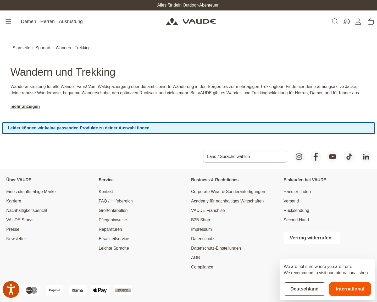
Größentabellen (113, 210)
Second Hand (296, 220)
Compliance (202, 267)
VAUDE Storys (20, 220)
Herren (47, 21)
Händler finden (297, 191)
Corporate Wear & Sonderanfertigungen (228, 191)
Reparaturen (110, 229)
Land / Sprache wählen (228, 156)
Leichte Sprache (114, 248)
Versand (291, 201)
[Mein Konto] (358, 21)
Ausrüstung (71, 21)
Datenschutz (202, 239)
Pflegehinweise (113, 220)
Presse (12, 229)
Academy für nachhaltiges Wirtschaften (227, 201)
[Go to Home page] (191, 21)
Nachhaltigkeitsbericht (26, 210)
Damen (28, 21)
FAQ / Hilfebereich (116, 201)
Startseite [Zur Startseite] (21, 48)
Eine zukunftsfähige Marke (31, 191)
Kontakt (106, 191)
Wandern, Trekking (73, 48)
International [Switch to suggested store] (350, 289)
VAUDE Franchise (208, 210)
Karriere (13, 201)
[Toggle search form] (335, 21)
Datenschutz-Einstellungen (216, 248)
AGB (195, 257)
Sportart (43, 48)
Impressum (201, 229)
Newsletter (16, 239)
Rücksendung (296, 210)
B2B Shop (200, 220)
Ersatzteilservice (114, 239)
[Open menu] (9, 21)
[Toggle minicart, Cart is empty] (371, 21)
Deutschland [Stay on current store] (304, 289)
